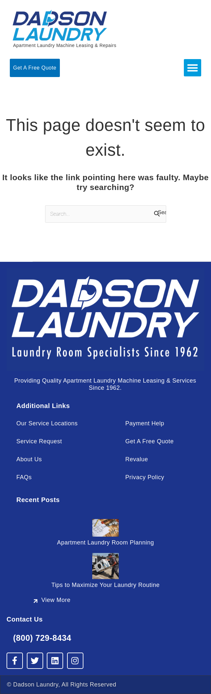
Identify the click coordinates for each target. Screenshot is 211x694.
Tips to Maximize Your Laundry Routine (105, 585)
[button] (192, 67)
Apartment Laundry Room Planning (105, 542)
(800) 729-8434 (42, 637)
